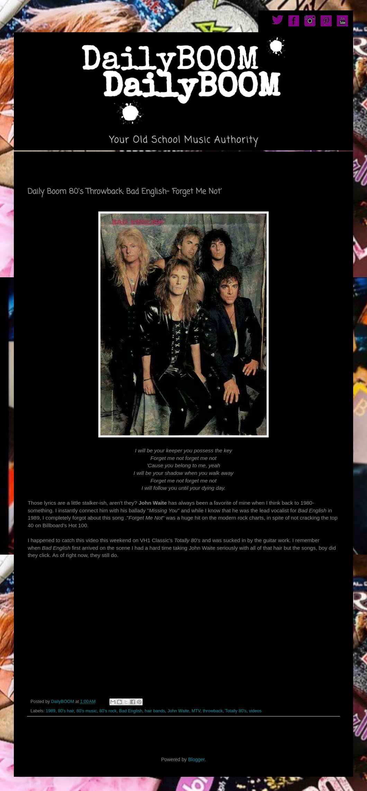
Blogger (196, 759)
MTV (195, 711)
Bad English (130, 711)
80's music (87, 711)
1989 (50, 711)
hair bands (155, 711)
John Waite (178, 711)
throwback (213, 711)
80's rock (108, 711)
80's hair (66, 711)
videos (255, 711)
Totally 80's (236, 711)
